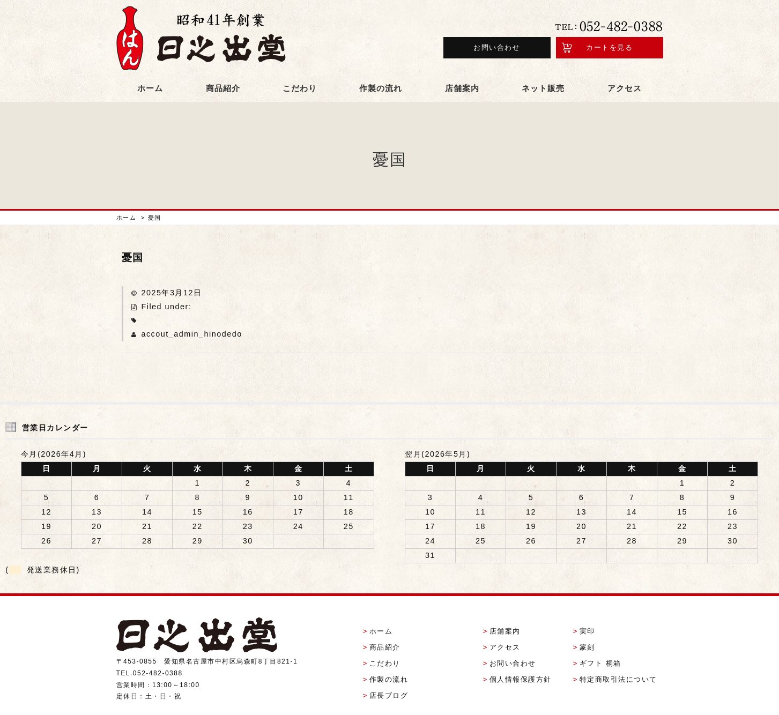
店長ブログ (389, 667)
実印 (587, 603)
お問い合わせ (496, 37)
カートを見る (609, 37)
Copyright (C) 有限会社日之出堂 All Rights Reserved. (389, 701)
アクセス (624, 66)
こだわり (300, 66)
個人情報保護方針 (520, 651)
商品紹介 (223, 66)
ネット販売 (543, 66)
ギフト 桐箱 (600, 635)
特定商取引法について (618, 651)
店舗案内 (462, 66)
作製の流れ (380, 66)
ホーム (150, 66)
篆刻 (587, 619)
